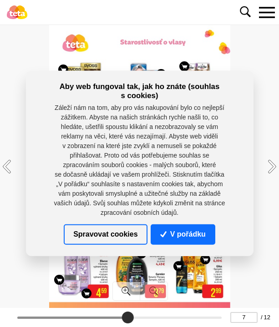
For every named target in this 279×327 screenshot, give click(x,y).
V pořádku (183, 234)
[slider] (128, 317)
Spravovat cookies (105, 234)
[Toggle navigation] (266, 12)
